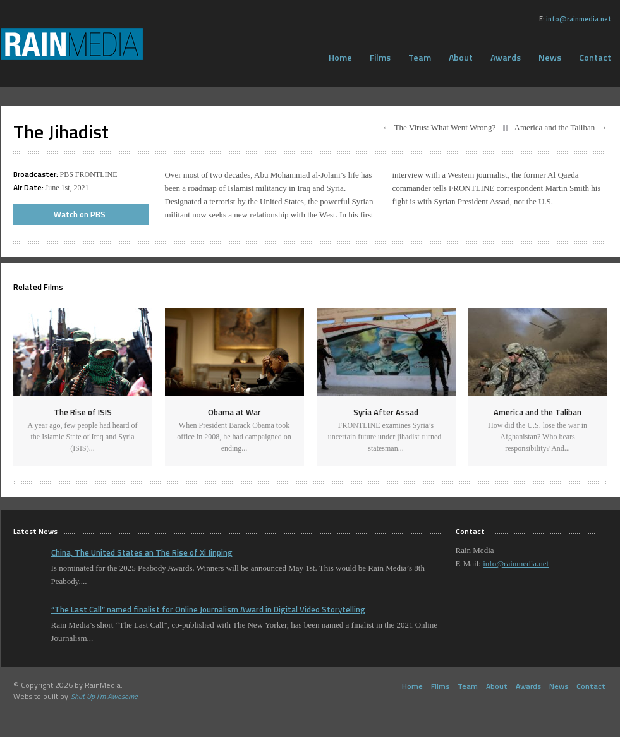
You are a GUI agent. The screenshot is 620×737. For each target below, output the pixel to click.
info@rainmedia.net (578, 19)
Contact (590, 686)
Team (419, 57)
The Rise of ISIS (83, 412)
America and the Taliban (554, 127)
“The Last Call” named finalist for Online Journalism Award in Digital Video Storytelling (208, 609)
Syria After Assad (385, 412)
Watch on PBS (80, 214)
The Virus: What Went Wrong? (445, 127)
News (549, 57)
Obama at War (234, 412)
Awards (505, 57)
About (461, 57)
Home (340, 57)
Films (380, 57)
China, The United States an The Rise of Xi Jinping (142, 552)
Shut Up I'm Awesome (104, 696)
